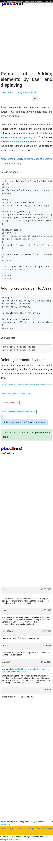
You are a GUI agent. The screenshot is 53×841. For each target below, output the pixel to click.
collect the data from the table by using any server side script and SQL (25, 670)
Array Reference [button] (10, 402)
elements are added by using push (19, 137)
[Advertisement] (26, 38)
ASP (38, 828)
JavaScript (29, 828)
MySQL (12, 828)
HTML (4, 828)
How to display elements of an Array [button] (18, 411)
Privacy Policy (6, 839)
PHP (20, 828)
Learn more (5, 824)
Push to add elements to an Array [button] (17, 393)
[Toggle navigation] (47, 3)
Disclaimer (16, 839)
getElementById (20, 141)
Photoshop (47, 828)
